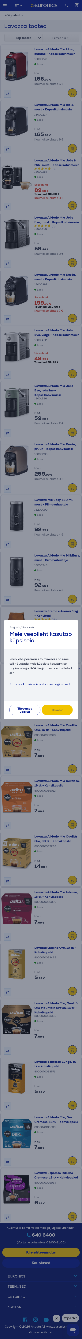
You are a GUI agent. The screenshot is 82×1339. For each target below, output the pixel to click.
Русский (28, 627)
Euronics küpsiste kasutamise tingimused (39, 684)
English (14, 627)
